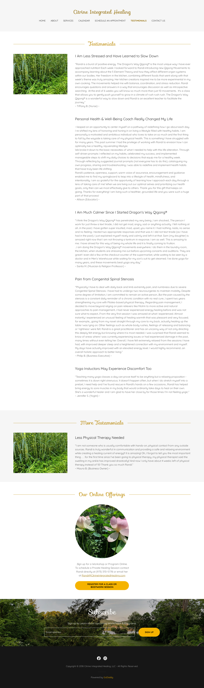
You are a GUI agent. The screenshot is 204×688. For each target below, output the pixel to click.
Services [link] (68, 20)
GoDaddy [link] (108, 677)
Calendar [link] (84, 20)
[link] (102, 12)
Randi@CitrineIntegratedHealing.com (103, 575)
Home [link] (42, 20)
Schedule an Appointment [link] (110, 20)
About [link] (54, 20)
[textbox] (89, 632)
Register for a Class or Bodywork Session (102, 585)
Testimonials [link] (138, 20)
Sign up (149, 632)
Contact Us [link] (158, 20)
